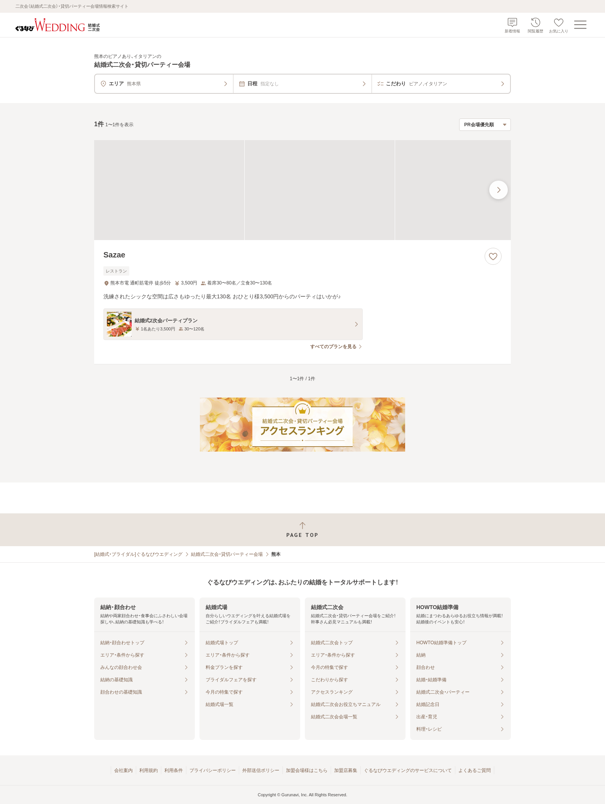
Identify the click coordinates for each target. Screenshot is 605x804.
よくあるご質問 (474, 770)
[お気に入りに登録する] (493, 256)
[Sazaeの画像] (302, 190)
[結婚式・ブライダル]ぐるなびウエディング (138, 554)
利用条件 (173, 770)
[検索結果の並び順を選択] (485, 124)
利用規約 (148, 770)
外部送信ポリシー (260, 770)
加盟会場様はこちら (307, 770)
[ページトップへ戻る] (302, 529)
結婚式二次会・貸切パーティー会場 (227, 554)
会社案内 (123, 770)
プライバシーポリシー (212, 770)
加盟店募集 (345, 770)
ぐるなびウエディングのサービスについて (408, 770)
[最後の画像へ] (498, 190)
